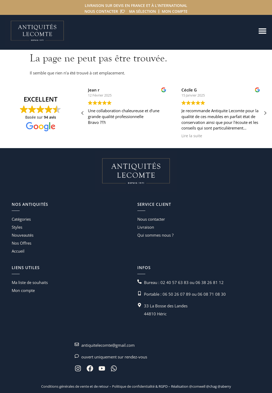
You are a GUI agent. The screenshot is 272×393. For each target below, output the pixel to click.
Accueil (18, 251)
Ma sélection (142, 11)
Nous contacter (101, 11)
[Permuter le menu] (262, 31)
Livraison (145, 227)
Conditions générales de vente (65, 386)
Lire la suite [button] (200, 135)
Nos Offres (21, 243)
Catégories (21, 219)
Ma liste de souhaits (30, 282)
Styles (17, 227)
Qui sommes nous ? (155, 235)
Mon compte (175, 11)
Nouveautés (22, 235)
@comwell (197, 386)
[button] (265, 113)
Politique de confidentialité (133, 386)
